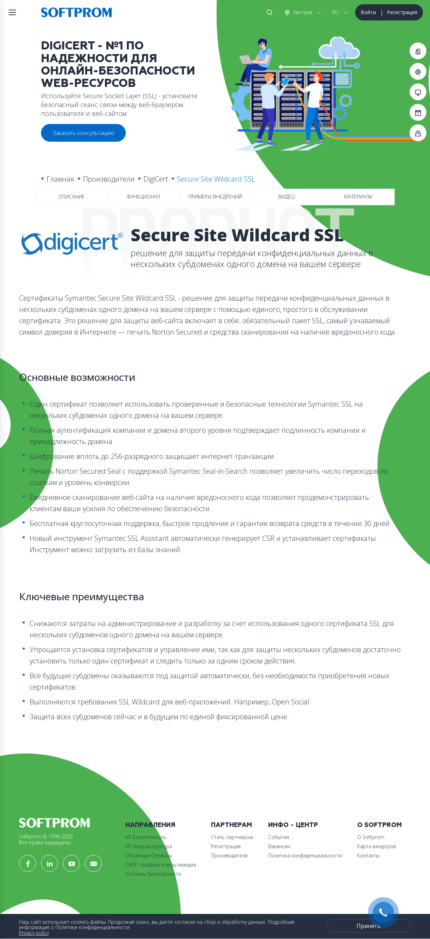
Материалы (358, 196)
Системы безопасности (153, 873)
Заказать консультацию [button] (83, 133)
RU (335, 12)
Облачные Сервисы (148, 855)
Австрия (302, 12)
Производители (109, 179)
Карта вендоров (376, 846)
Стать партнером (232, 837)
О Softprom (379, 825)
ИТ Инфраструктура (148, 846)
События (278, 837)
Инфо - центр (293, 825)
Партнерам (231, 825)
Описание (71, 196)
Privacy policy (34, 932)
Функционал (143, 196)
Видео (286, 196)
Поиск (268, 12)
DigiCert (155, 179)
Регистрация (402, 12)
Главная (60, 179)
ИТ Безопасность (145, 837)
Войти (368, 12)
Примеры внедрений (215, 196)
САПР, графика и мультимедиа (160, 864)
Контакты (368, 855)
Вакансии (279, 846)
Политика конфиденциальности (305, 855)
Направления (150, 825)
